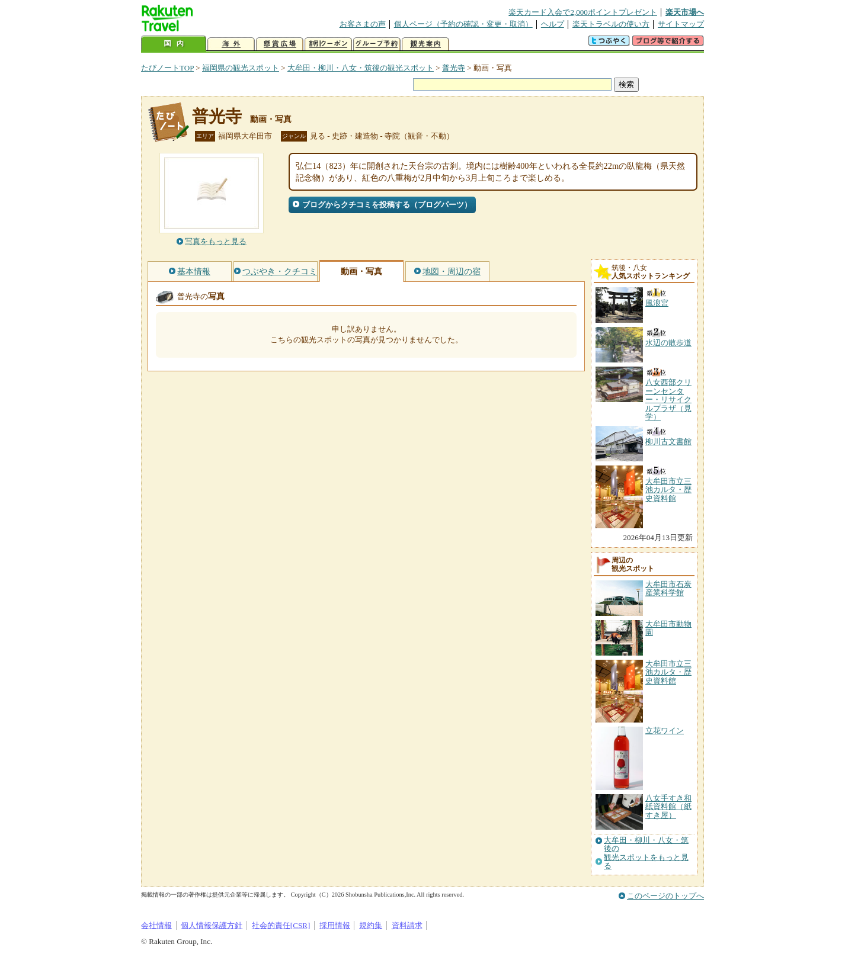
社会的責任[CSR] (281, 925)
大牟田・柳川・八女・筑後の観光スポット (360, 67)
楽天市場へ (684, 12)
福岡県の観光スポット (240, 67)
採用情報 (334, 925)
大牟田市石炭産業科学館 (668, 588)
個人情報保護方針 (211, 925)
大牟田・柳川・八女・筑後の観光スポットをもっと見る (646, 853)
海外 (231, 44)
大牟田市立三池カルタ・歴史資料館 (668, 672)
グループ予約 (377, 44)
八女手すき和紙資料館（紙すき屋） (668, 807)
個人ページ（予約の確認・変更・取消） (463, 24)
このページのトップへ (665, 895)
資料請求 (407, 925)
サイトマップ (681, 24)
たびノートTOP (167, 67)
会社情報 (156, 925)
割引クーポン (328, 44)
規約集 (370, 925)
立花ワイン (664, 730)
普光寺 (453, 67)
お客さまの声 (363, 24)
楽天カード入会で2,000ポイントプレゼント (582, 12)
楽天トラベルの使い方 (610, 24)
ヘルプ (552, 24)
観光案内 (425, 44)
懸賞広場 (279, 44)
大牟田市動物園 (668, 628)
